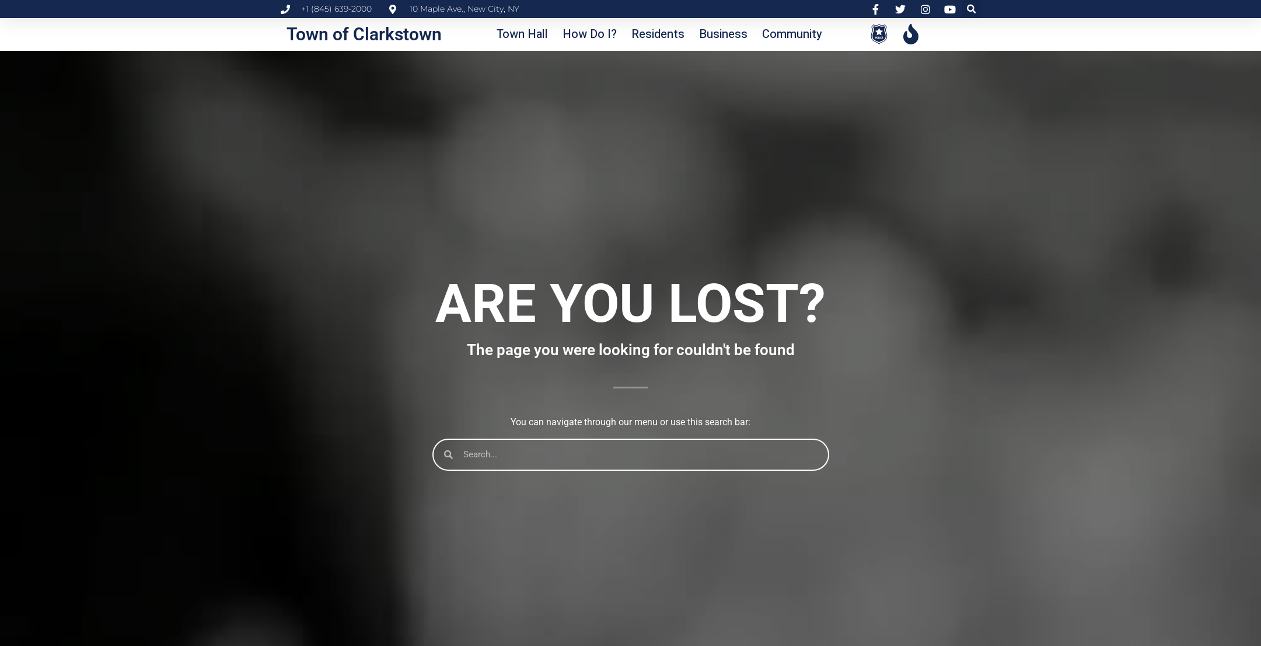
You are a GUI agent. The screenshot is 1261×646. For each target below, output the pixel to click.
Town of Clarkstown (364, 34)
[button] (971, 9)
